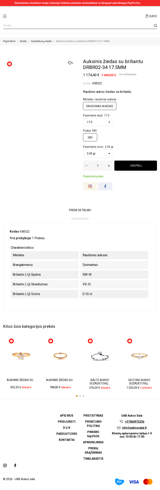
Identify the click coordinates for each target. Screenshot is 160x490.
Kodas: (87, 83)
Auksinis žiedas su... (21, 380)
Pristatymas (93, 415)
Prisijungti (67, 421)
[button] (77, 396)
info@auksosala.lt (134, 427)
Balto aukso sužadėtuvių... (99, 381)
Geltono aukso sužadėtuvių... (139, 381)
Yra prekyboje (20, 238)
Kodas (14, 231)
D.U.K (66, 427)
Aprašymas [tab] (80, 218)
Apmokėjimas (93, 442)
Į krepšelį (136, 165)
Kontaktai (67, 439)
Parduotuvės (66, 433)
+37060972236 (134, 421)
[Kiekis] (97, 166)
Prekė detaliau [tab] (80, 210)
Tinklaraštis (93, 458)
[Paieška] (80, 25)
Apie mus (66, 415)
